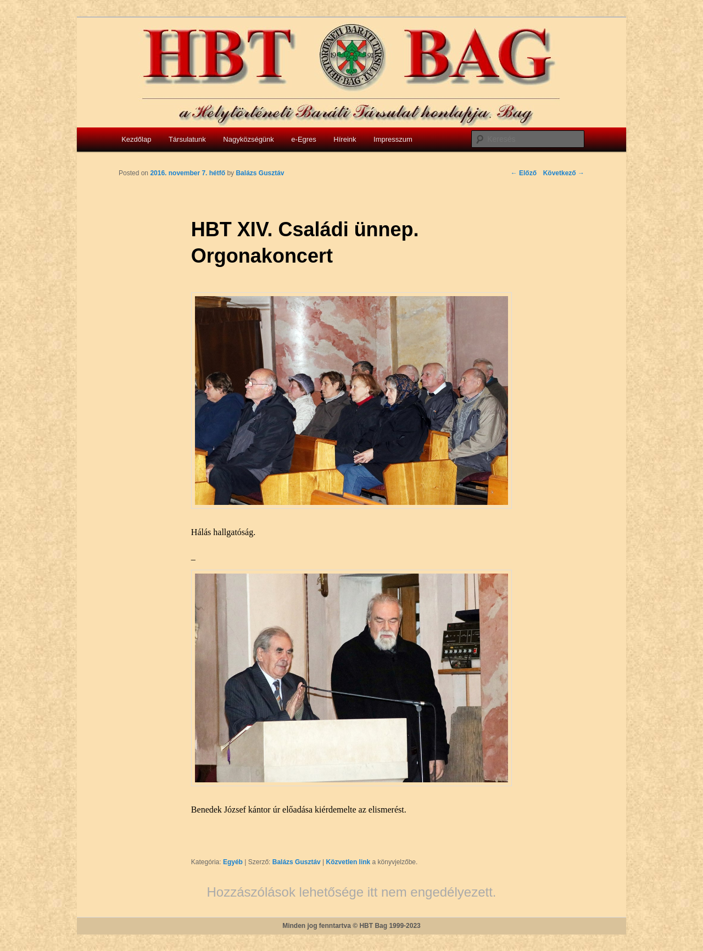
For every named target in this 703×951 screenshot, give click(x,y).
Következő (563, 173)
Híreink (344, 139)
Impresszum (392, 139)
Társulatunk (187, 139)
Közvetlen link (349, 862)
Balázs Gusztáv (296, 862)
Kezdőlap (136, 139)
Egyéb (233, 862)
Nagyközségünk (248, 139)
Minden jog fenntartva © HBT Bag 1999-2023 (351, 926)
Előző (524, 173)
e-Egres (303, 139)
